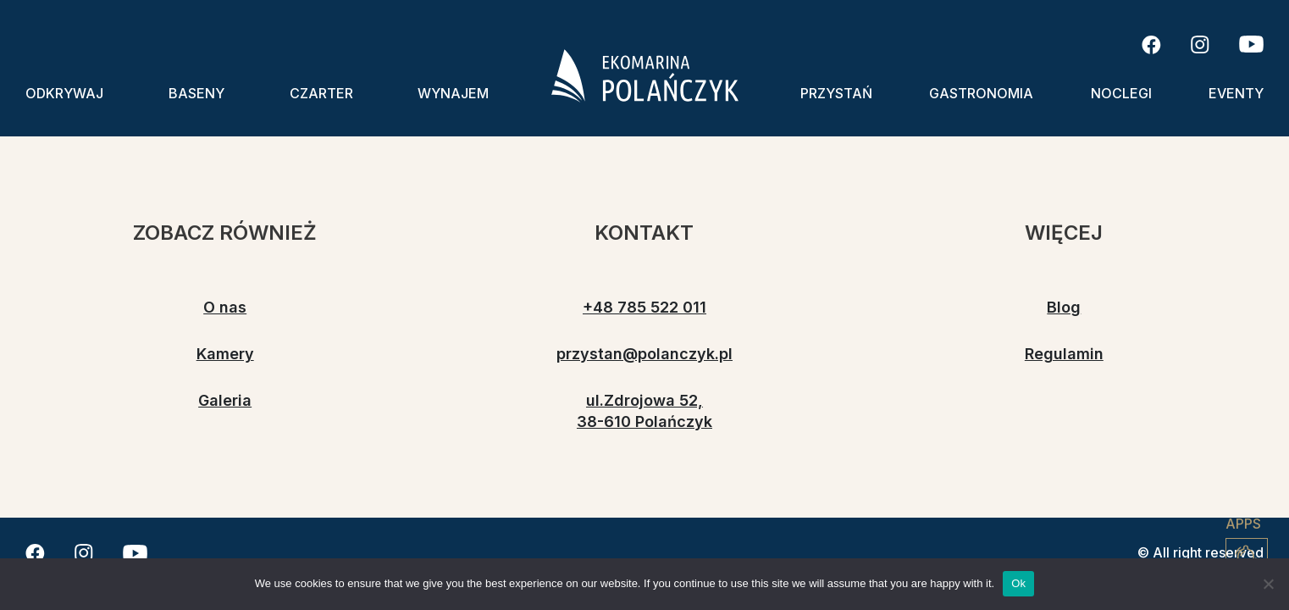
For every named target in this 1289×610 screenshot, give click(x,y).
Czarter (321, 93)
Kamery (225, 354)
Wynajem (453, 93)
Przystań (836, 93)
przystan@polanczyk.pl (644, 354)
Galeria (225, 400)
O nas (224, 307)
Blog (1064, 307)
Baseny (196, 93)
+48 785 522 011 (644, 307)
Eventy (1236, 93)
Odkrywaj (64, 93)
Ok (1018, 583)
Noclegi (1121, 93)
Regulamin (1064, 354)
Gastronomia (981, 93)
